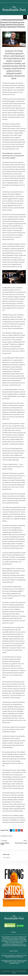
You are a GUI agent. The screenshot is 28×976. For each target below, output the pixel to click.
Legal (14, 974)
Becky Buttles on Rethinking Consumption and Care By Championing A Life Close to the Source (14, 957)
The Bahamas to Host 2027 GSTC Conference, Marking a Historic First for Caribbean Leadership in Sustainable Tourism (14, 963)
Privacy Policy (22, 972)
